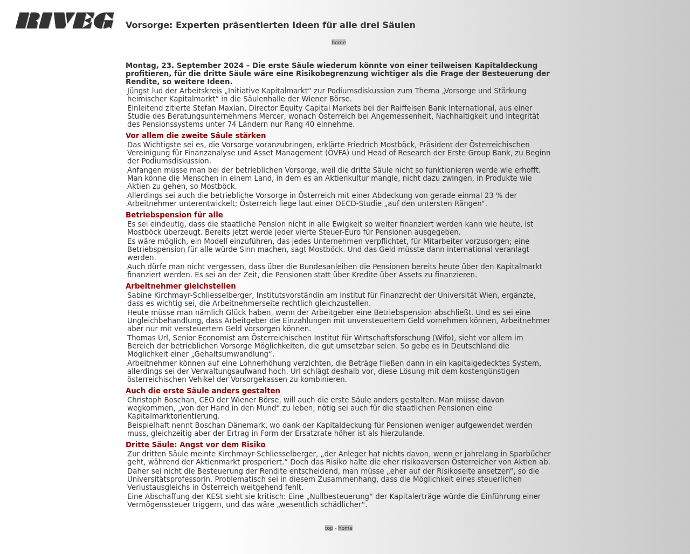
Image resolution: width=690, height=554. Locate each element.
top (329, 528)
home (339, 42)
